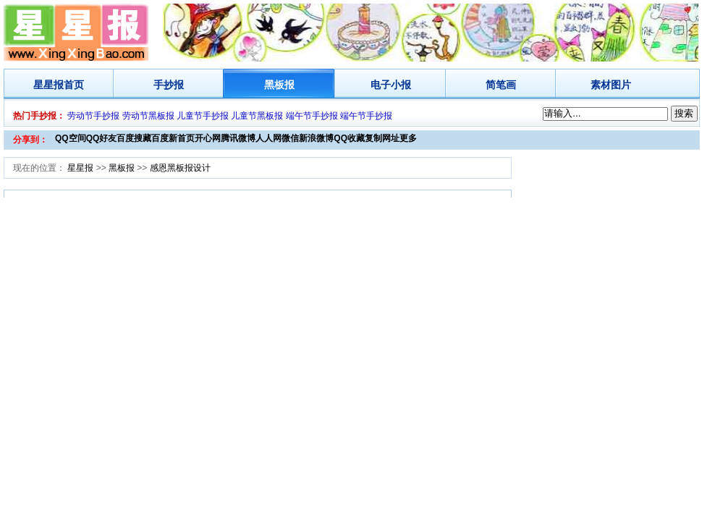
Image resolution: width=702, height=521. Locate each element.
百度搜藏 (134, 138)
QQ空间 (70, 138)
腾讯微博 (238, 138)
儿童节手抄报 (203, 116)
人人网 (268, 138)
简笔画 (501, 84)
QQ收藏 (349, 138)
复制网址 (382, 138)
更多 (408, 138)
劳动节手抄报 (93, 116)
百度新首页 (173, 138)
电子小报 (391, 84)
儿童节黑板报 (257, 116)
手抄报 (168, 84)
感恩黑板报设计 (180, 168)
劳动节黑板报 (148, 116)
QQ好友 (101, 138)
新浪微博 (316, 138)
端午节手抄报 (312, 116)
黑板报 (279, 84)
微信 (290, 138)
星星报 (48, 84)
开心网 (208, 138)
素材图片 (611, 84)
